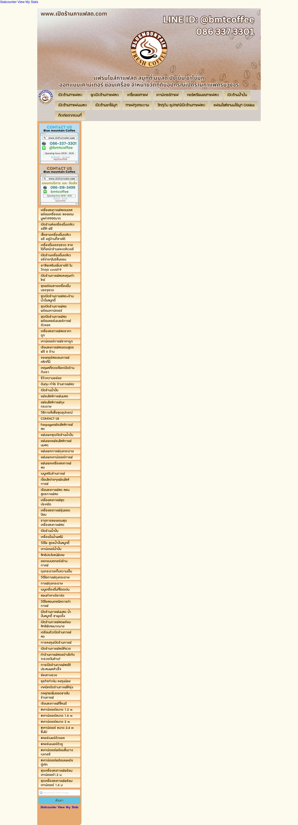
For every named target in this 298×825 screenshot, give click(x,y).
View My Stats (28, 2)
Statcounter (8, 2)
